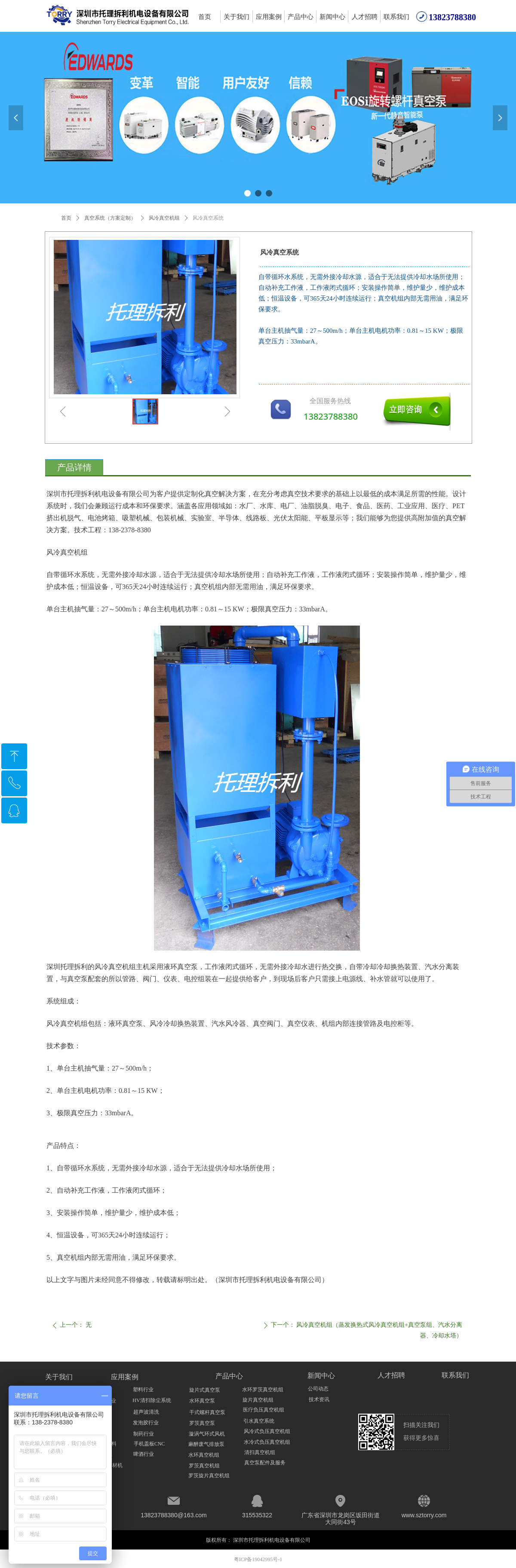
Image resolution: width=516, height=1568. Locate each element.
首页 (66, 218)
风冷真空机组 (164, 218)
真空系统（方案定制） (110, 218)
